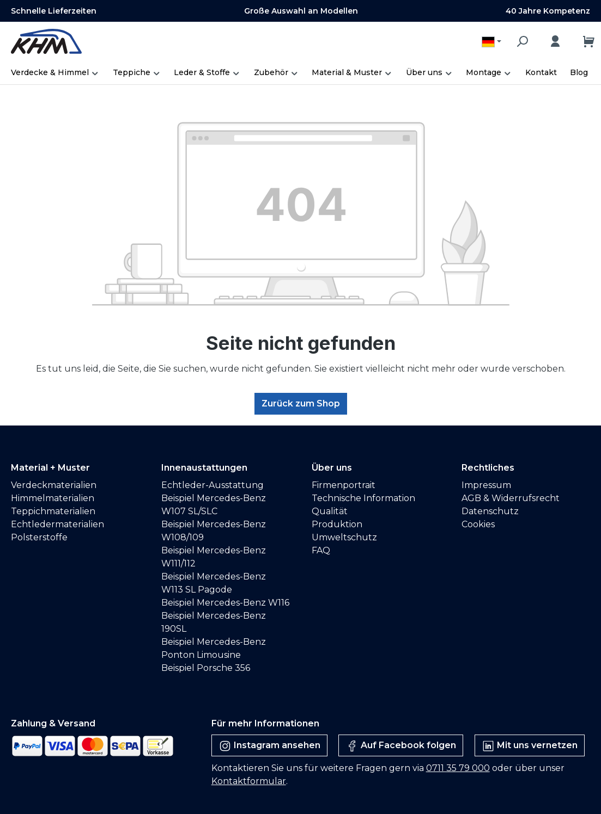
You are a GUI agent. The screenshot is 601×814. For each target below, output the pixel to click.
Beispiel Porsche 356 (205, 668)
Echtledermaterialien (57, 524)
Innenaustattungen (204, 467)
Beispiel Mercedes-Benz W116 (225, 602)
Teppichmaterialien (53, 511)
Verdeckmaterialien (53, 485)
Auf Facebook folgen (400, 746)
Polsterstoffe (39, 537)
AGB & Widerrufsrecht (511, 498)
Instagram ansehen (269, 746)
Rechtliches (488, 467)
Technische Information (363, 498)
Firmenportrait (343, 485)
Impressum (486, 485)
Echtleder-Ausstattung (212, 485)
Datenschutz (490, 511)
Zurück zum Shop (301, 403)
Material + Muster (50, 467)
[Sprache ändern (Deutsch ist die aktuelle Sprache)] (491, 41)
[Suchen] (522, 41)
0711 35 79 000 (458, 768)
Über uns (332, 467)
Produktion (337, 524)
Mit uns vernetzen (530, 746)
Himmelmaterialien (52, 498)
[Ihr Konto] (555, 41)
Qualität (330, 511)
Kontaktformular (248, 781)
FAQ (321, 550)
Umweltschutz (344, 537)
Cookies (478, 524)
